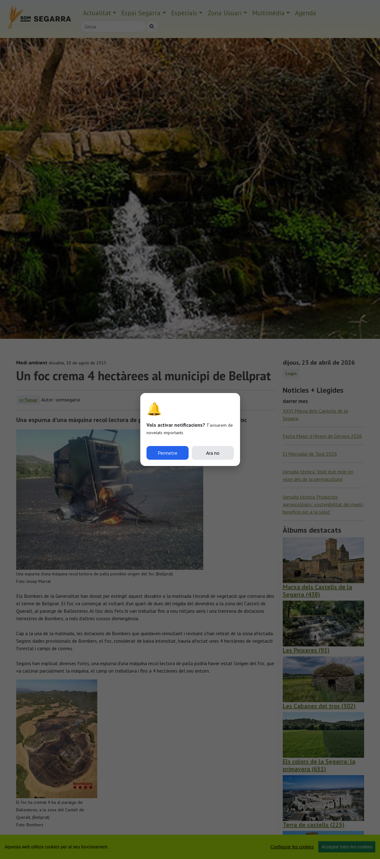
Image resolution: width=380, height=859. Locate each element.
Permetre (167, 453)
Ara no (212, 453)
